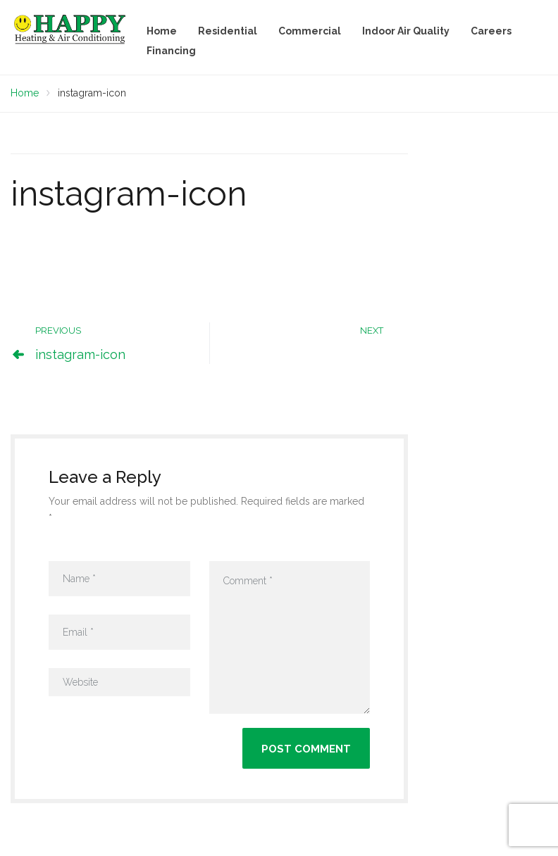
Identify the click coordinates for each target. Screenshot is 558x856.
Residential (227, 31)
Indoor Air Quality (406, 31)
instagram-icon (80, 354)
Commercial (309, 31)
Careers (491, 31)
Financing (171, 50)
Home (162, 31)
